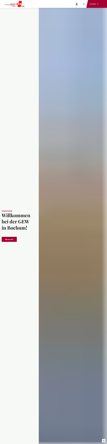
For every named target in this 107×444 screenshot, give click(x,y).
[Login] (76, 4)
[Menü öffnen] (84, 4)
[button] (103, 440)
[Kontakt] (94, 4)
